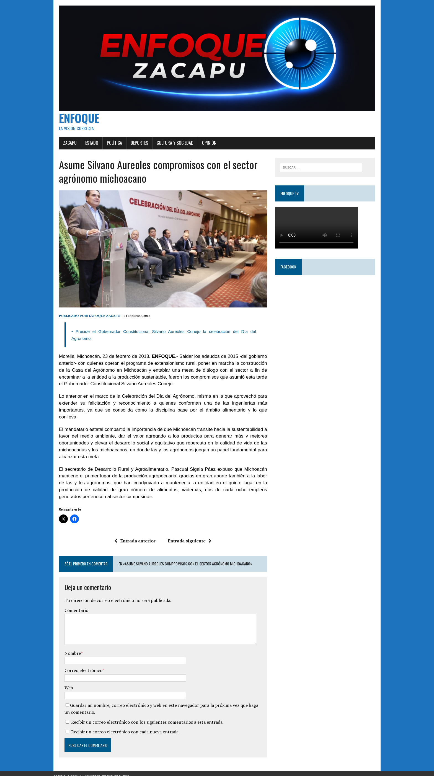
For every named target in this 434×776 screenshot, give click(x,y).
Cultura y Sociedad (169, 146)
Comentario (71, 604)
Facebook (290, 271)
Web (63, 682)
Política (109, 146)
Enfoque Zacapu (99, 323)
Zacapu (64, 146)
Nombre (67, 647)
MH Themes (122, 770)
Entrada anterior (133, 535)
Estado (86, 146)
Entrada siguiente (188, 535)
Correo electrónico (78, 664)
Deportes (134, 146)
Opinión (204, 146)
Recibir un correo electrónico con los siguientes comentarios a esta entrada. (142, 716)
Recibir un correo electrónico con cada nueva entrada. (120, 726)
